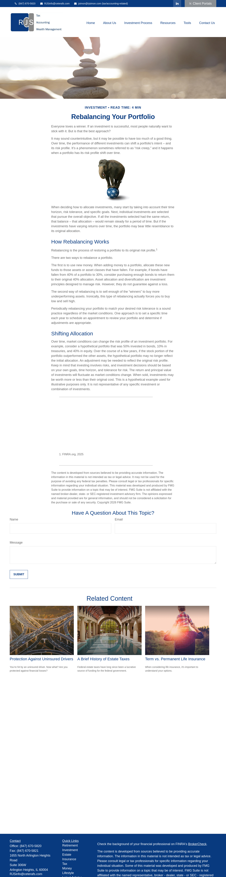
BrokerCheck (197, 844)
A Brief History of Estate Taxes (103, 659)
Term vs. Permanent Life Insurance (175, 659)
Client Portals (200, 3)
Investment (70, 850)
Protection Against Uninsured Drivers (41, 659)
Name (14, 519)
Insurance (69, 859)
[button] (90, 23)
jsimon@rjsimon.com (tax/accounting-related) (101, 3)
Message (16, 542)
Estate (66, 854)
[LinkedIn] (177, 3)
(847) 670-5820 (24, 3)
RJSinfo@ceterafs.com (55, 3)
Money (67, 868)
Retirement (70, 845)
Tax (64, 864)
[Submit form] (19, 574)
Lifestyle (68, 873)
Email (119, 519)
